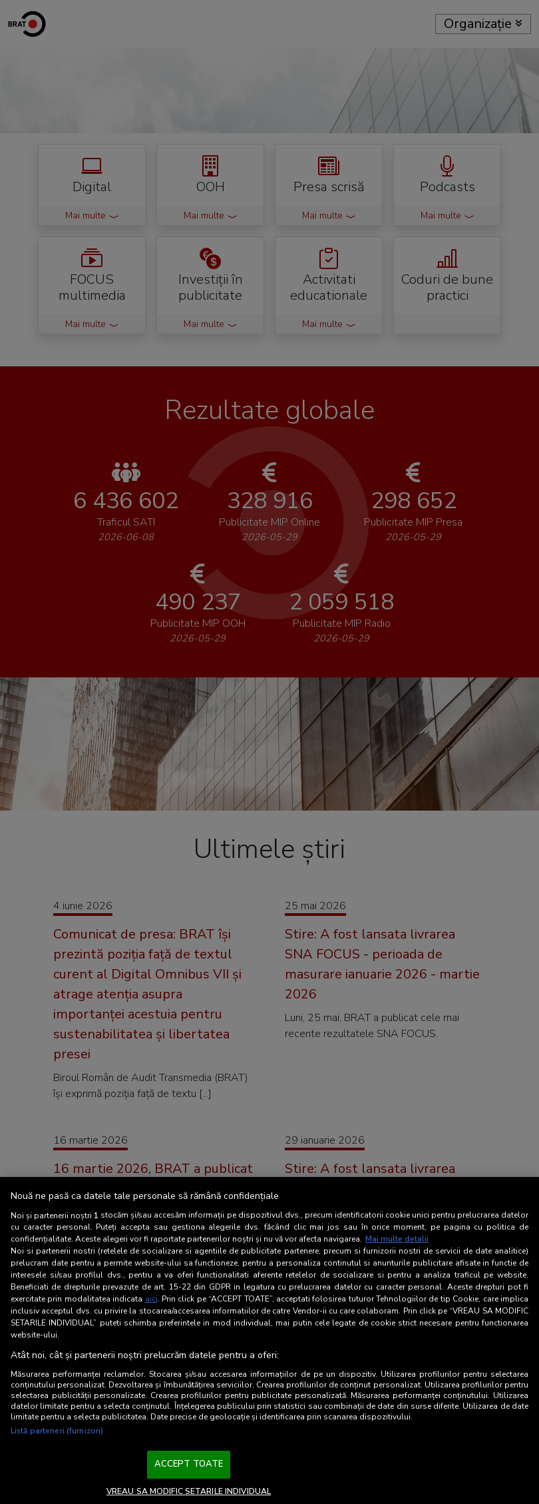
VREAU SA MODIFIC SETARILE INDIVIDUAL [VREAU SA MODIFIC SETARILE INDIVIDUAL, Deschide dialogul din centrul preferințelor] (188, 1491)
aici (151, 1299)
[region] (269, 1340)
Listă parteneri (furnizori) (57, 1430)
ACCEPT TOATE (189, 1464)
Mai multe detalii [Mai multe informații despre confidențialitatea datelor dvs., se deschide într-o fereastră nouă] (397, 1239)
